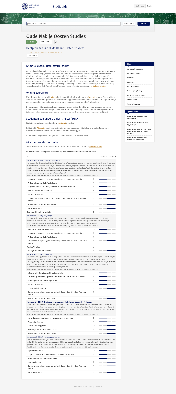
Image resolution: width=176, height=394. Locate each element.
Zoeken (143, 24)
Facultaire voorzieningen (136, 95)
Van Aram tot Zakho (35, 208)
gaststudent (61, 123)
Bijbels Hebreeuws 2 (35, 362)
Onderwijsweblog (133, 104)
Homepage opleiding (134, 91)
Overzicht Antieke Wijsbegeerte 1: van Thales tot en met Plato (50, 318)
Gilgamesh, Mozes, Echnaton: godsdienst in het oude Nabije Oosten (52, 187)
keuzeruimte (92, 97)
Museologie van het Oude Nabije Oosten (42, 330)
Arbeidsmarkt (132, 100)
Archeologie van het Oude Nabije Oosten (42, 183)
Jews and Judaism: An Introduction (40, 191)
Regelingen (131, 82)
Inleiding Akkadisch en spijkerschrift (41, 229)
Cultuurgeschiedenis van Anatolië (39, 212)
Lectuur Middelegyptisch (37, 288)
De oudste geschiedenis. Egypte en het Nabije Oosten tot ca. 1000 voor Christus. (57, 179)
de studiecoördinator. (98, 86)
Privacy (91, 387)
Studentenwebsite (80, 387)
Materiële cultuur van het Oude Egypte (42, 204)
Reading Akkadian (33, 247)
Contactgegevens (133, 87)
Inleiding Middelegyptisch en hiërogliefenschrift (45, 273)
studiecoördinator (95, 146)
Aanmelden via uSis (134, 73)
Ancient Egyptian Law (35, 194)
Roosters (130, 78)
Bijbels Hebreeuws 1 (35, 351)
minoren (54, 97)
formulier (41, 128)
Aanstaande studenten (135, 69)
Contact (99, 387)
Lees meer (31, 56)
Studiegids (60, 6)
